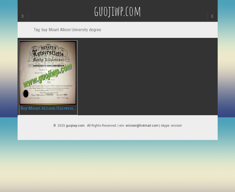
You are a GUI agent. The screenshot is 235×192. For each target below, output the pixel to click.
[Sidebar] (23, 16)
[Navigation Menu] (212, 16)
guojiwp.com (75, 125)
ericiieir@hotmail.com (142, 125)
